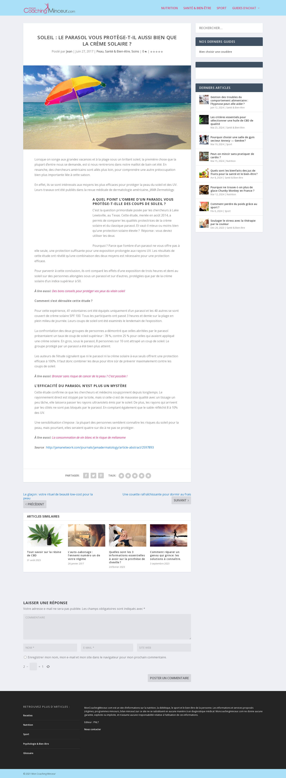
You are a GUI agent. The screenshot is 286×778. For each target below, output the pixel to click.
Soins (135, 51)
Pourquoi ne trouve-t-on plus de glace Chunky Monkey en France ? (232, 188)
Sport (222, 8)
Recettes (28, 714)
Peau (100, 51)
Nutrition (169, 8)
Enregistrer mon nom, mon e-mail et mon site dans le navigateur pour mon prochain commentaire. (97, 657)
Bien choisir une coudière (215, 51)
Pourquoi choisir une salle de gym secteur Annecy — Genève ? (233, 138)
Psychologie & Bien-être (36, 743)
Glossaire (28, 752)
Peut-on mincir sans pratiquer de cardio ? (232, 155)
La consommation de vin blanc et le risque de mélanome (89, 437)
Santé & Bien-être (197, 8)
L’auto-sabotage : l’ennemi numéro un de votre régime (84, 555)
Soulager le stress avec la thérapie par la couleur (233, 221)
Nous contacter (92, 728)
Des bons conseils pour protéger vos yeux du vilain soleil (88, 290)
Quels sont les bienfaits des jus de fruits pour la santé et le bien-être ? (234, 171)
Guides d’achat (244, 8)
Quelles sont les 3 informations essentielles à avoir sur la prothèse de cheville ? (127, 556)
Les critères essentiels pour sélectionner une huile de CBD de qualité (232, 120)
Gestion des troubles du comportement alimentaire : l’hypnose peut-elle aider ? (229, 100)
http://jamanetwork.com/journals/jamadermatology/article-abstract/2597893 (100, 447)
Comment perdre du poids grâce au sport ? (234, 205)
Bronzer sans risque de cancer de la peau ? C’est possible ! (89, 376)
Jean (69, 51)
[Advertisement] (63, 220)
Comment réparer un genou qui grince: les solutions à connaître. (165, 555)
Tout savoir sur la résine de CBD (44, 553)
